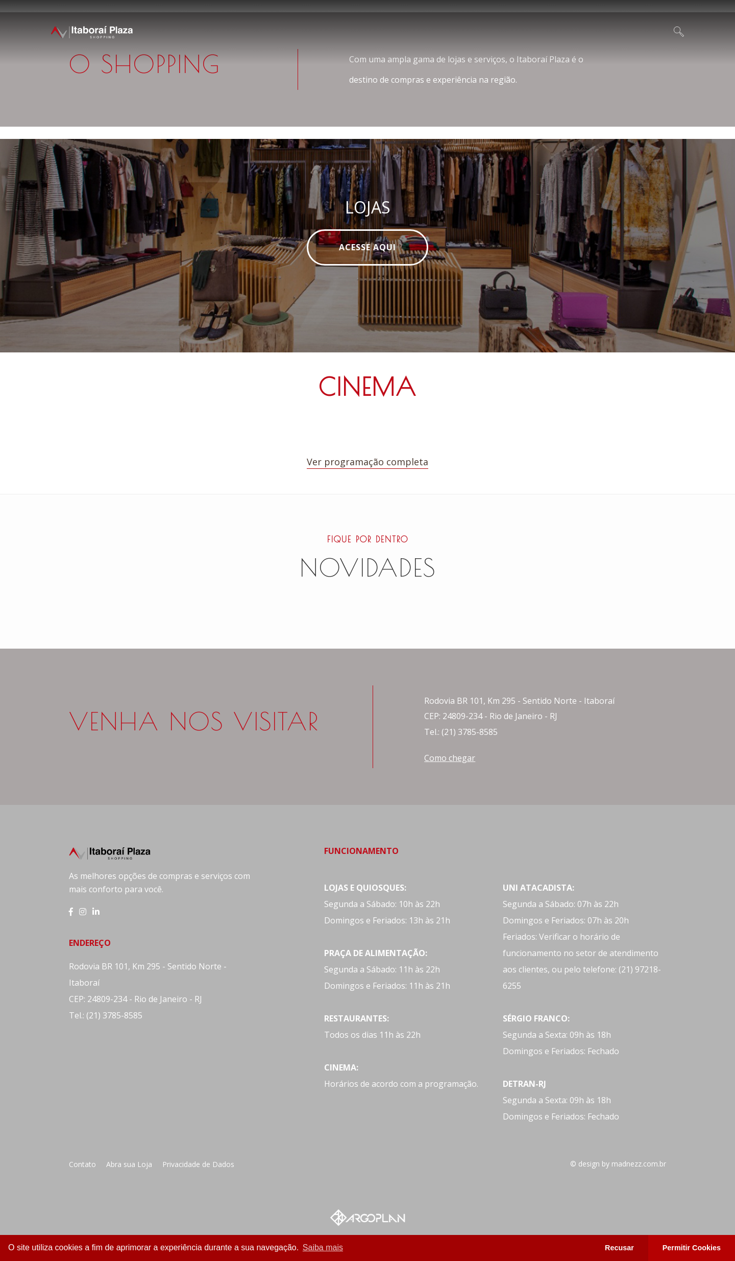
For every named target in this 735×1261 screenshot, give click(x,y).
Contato (82, 1164)
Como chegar (449, 758)
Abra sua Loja (129, 1164)
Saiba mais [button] (323, 1247)
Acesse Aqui (367, 247)
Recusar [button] (619, 1248)
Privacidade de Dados (198, 1164)
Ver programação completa (367, 462)
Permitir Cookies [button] (692, 1248)
